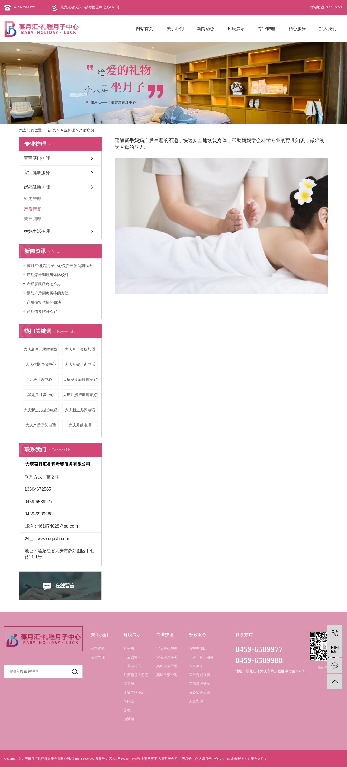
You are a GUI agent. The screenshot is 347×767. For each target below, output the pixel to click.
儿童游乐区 (132, 666)
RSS (329, 7)
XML (339, 7)
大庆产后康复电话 (40, 425)
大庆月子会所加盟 (80, 349)
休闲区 (129, 701)
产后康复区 (132, 657)
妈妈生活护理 (37, 231)
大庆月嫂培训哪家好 (80, 395)
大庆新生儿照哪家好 (41, 349)
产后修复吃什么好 (42, 312)
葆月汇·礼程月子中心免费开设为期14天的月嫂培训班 (62, 266)
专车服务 (196, 666)
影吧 (127, 710)
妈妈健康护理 (37, 187)
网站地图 (317, 7)
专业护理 (266, 28)
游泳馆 (129, 719)
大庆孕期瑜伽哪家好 (80, 380)
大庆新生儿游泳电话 (41, 410)
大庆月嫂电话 (80, 425)
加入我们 (327, 28)
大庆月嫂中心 (40, 380)
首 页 (51, 130)
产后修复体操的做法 (44, 302)
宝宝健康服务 (37, 172)
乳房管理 (32, 199)
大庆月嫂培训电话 (80, 364)
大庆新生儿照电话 (80, 410)
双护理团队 (198, 648)
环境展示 (236, 28)
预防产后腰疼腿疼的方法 (48, 293)
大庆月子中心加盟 (212, 758)
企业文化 (98, 657)
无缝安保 (196, 701)
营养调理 (32, 219)
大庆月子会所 (168, 758)
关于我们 (175, 28)
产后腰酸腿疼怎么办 (44, 284)
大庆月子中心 (188, 758)
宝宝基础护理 (37, 158)
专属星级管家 (199, 684)
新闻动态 (205, 28)
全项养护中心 (134, 693)
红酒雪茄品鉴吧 (136, 675)
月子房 (129, 648)
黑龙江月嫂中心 (40, 395)
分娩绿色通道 (199, 693)
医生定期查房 (199, 675)
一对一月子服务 (201, 657)
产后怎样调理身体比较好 (48, 275)
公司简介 (98, 648)
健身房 (129, 684)
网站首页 (144, 28)
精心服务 (297, 28)
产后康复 (32, 209)
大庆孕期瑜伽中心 (40, 364)
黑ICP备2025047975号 (124, 758)
